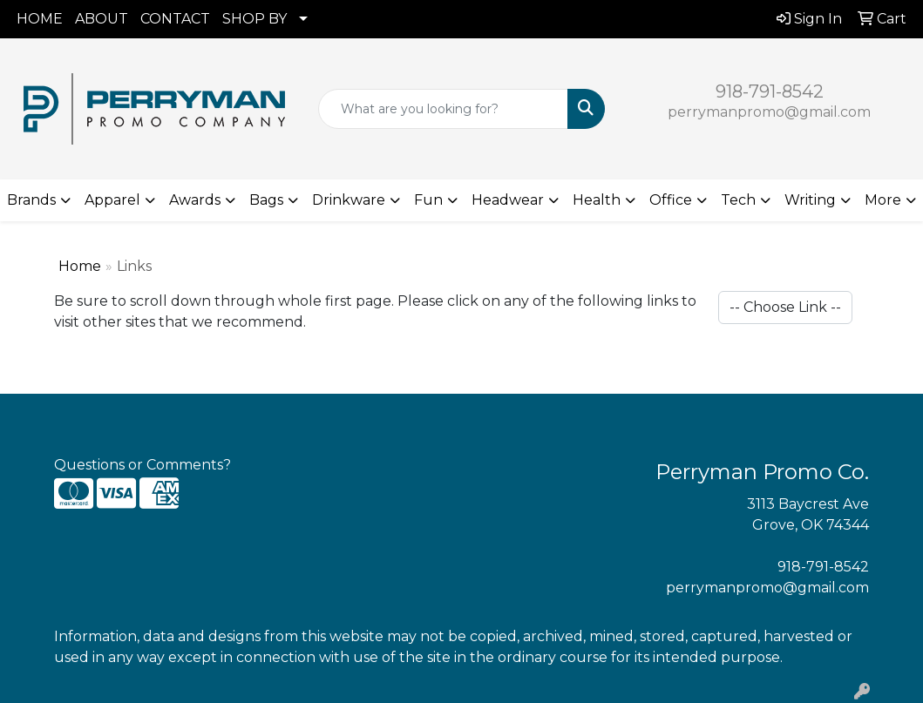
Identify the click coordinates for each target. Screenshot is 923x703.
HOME (40, 18)
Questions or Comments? (142, 464)
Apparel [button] (112, 200)
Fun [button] (428, 200)
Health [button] (597, 200)
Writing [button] (810, 200)
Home (79, 266)
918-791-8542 (770, 91)
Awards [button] (195, 200)
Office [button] (670, 200)
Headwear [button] (508, 200)
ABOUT (101, 18)
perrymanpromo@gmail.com (769, 112)
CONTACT (175, 18)
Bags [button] (266, 200)
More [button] (883, 200)
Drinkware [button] (348, 200)
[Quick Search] (443, 109)
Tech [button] (738, 200)
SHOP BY (254, 18)
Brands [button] (31, 200)
